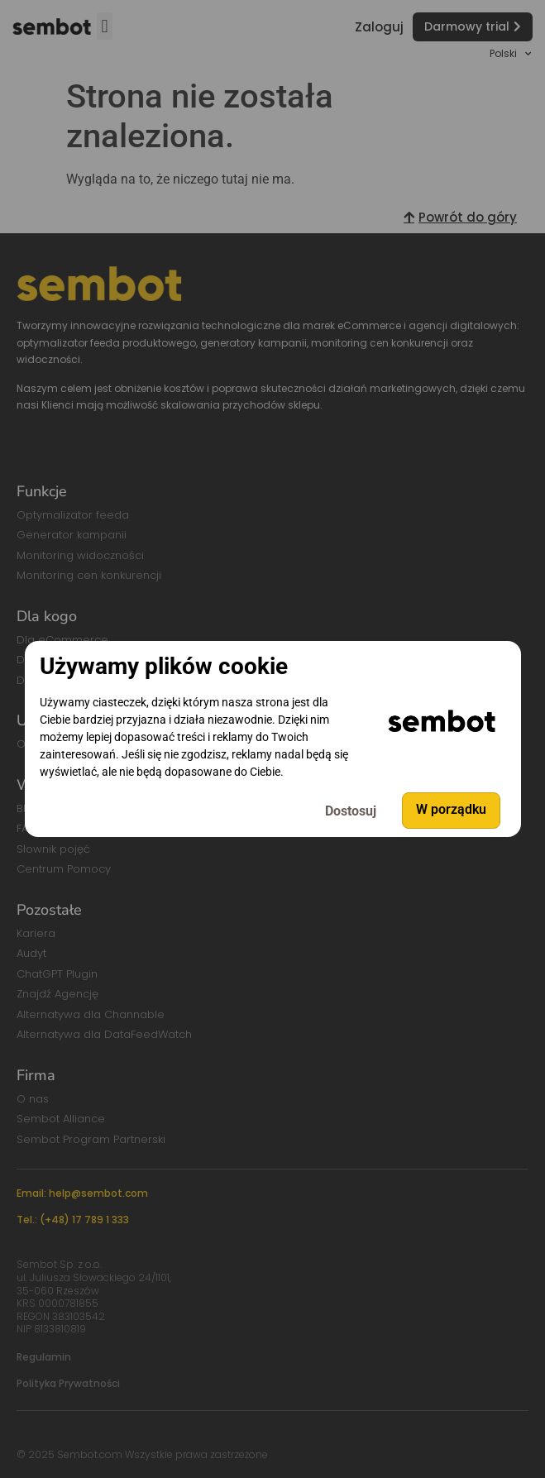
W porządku (451, 810)
